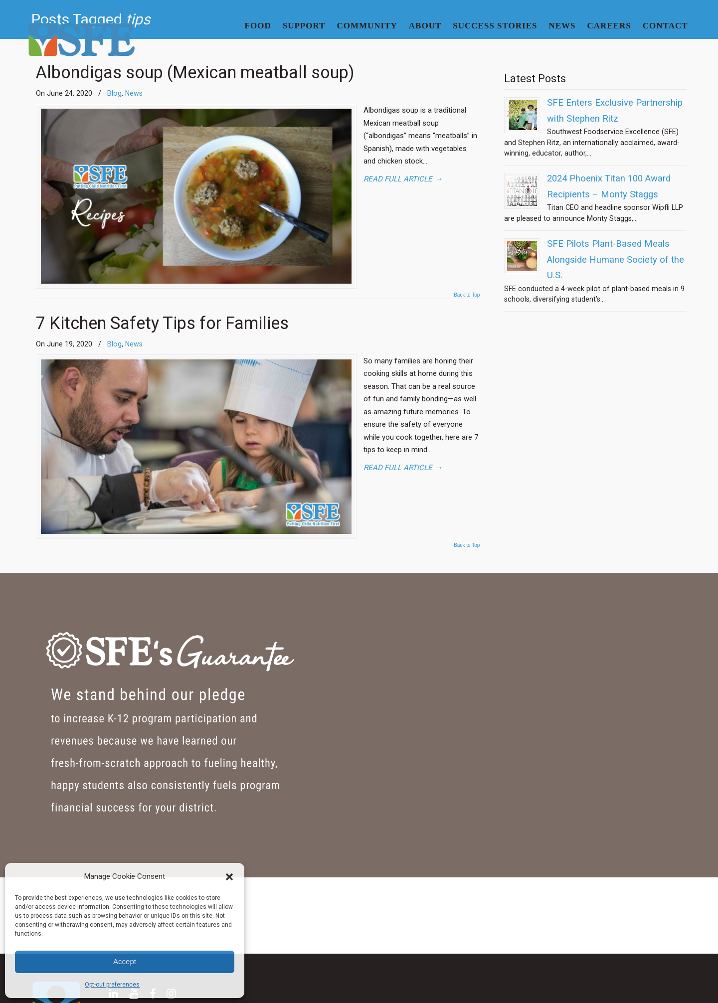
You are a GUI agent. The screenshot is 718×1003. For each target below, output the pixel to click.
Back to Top (467, 299)
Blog (114, 348)
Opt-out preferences (112, 984)
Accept (124, 961)
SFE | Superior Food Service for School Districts (81, 40)
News (134, 348)
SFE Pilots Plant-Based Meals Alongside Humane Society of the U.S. (615, 259)
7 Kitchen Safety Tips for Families (162, 327)
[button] (229, 877)
